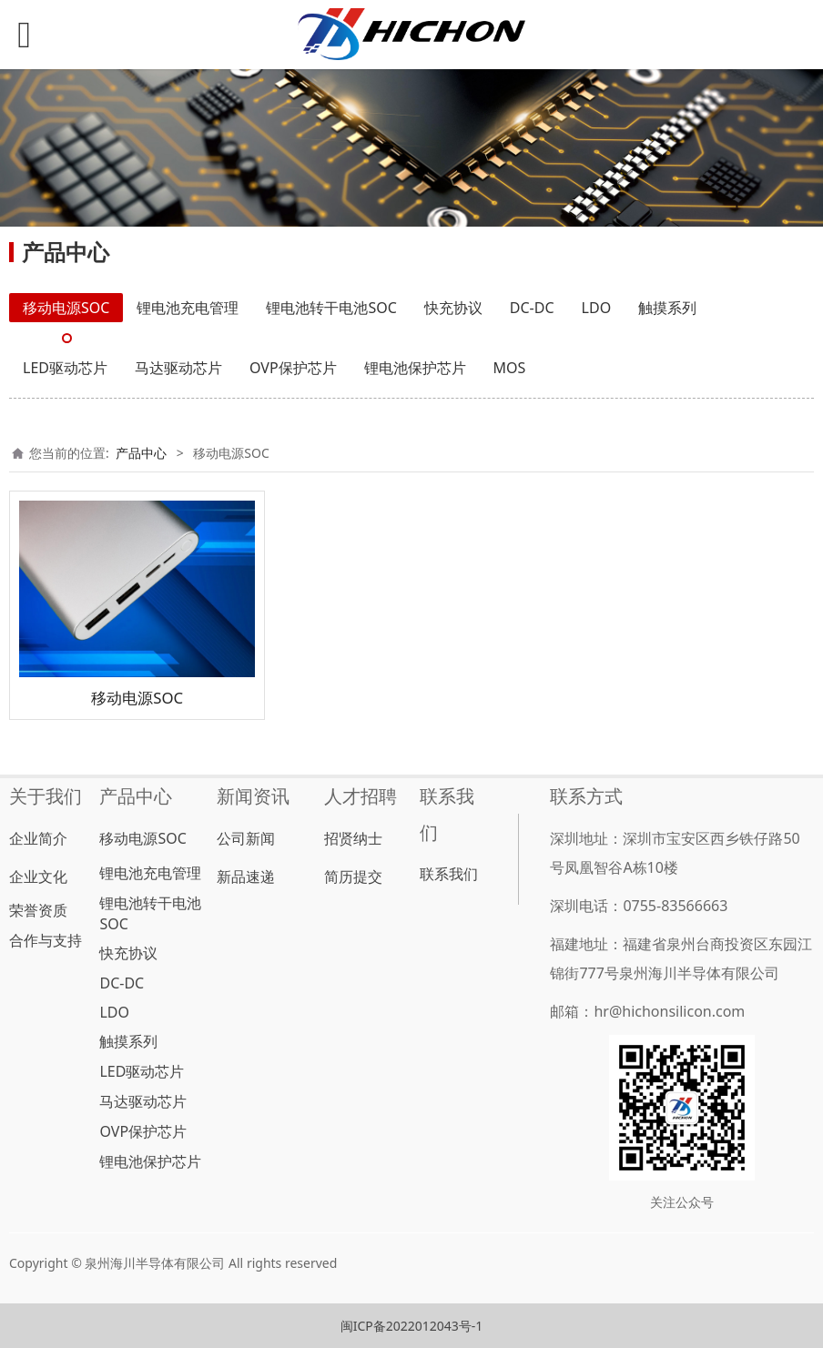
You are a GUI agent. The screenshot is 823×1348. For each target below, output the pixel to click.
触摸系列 (667, 308)
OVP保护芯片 (293, 368)
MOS (509, 368)
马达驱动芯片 (178, 368)
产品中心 (141, 452)
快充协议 (453, 308)
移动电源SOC (66, 308)
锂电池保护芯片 (415, 368)
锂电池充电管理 (188, 308)
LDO (597, 308)
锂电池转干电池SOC (331, 308)
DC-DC (532, 308)
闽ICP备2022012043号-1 (411, 1325)
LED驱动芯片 (65, 368)
